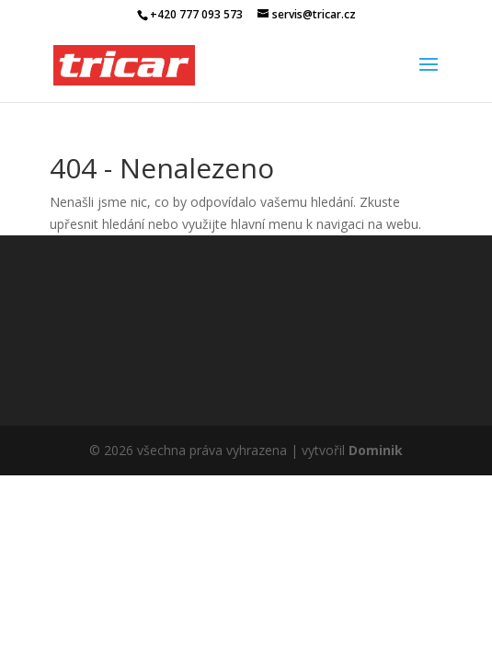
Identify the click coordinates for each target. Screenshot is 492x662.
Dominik (376, 450)
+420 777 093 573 (196, 14)
